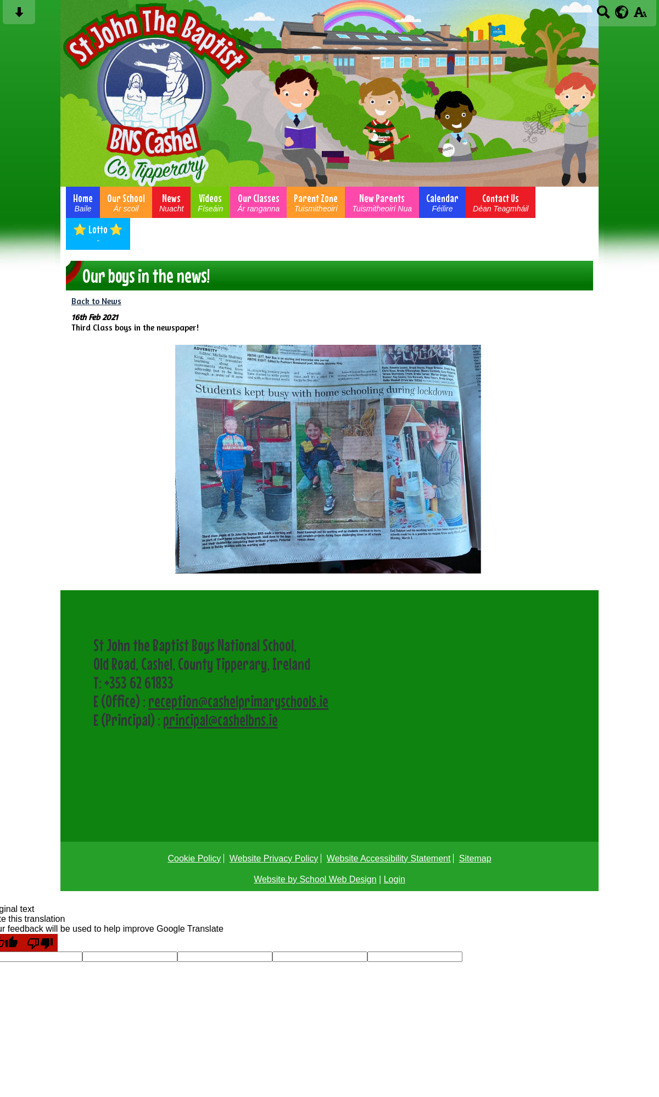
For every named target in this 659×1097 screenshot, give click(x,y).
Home (83, 202)
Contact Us (500, 202)
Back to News (96, 301)
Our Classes (258, 202)
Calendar (442, 202)
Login (394, 879)
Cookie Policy (194, 858)
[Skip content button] (19, 15)
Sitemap (475, 858)
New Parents (382, 202)
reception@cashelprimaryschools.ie (238, 701)
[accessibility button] (640, 15)
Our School (126, 202)
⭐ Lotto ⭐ (98, 234)
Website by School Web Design (315, 879)
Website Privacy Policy (274, 858)
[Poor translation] (40, 943)
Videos (210, 202)
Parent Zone (316, 202)
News (171, 202)
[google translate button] (622, 12)
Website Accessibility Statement (389, 858)
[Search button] (603, 15)
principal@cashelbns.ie (220, 719)
